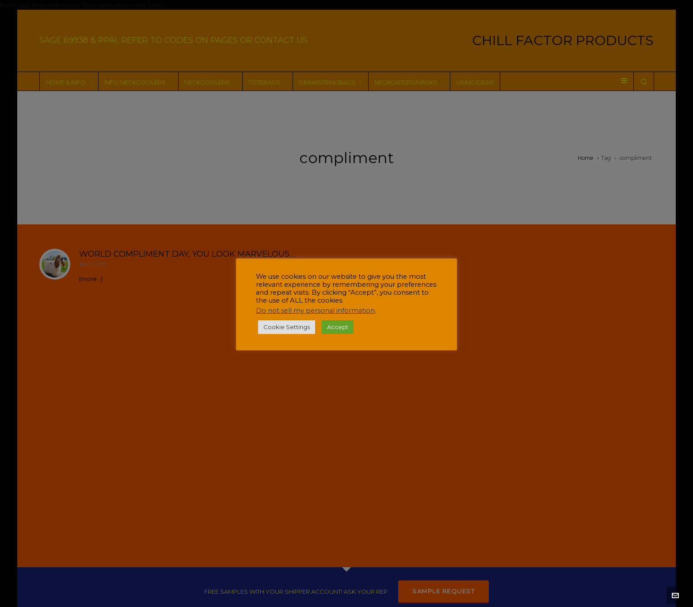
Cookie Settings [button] (286, 326)
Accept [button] (337, 326)
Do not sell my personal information (315, 311)
